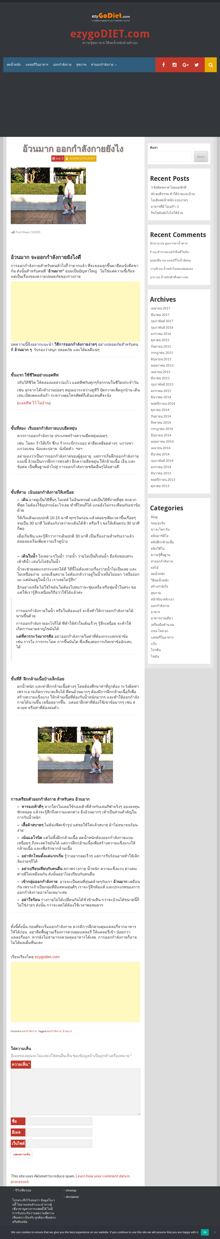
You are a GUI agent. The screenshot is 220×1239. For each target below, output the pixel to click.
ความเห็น (21, 1064)
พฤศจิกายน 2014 (163, 403)
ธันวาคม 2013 (161, 473)
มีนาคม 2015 (160, 378)
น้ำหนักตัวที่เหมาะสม (174, 277)
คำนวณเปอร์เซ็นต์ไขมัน (173, 252)
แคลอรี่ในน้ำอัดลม (179, 260)
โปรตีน (156, 650)
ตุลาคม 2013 (160, 486)
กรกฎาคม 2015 (162, 353)
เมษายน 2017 (160, 308)
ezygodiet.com (47, 957)
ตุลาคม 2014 (160, 410)
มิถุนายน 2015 (161, 359)
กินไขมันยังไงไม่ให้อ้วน (167, 213)
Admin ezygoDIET (82, 158)
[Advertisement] (110, 105)
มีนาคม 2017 (160, 315)
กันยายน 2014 (161, 416)
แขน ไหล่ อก (159, 631)
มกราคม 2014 (161, 467)
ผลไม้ (155, 567)
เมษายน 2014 (160, 448)
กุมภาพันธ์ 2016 (162, 327)
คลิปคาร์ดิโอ (159, 536)
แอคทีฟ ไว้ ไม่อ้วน (33, 403)
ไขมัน (155, 656)
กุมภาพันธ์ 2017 (162, 321)
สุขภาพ (81, 64)
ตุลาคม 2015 (160, 340)
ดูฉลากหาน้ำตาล (176, 243)
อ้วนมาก (67, 1031)
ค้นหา (154, 148)
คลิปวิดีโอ (158, 548)
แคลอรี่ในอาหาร (37, 64)
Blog (154, 517)
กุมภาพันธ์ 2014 (162, 460)
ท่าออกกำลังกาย (102, 64)
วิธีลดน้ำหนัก (160, 580)
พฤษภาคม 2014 (162, 441)
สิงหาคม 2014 (161, 422)
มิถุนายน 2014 (161, 435)
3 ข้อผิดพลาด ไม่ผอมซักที (168, 187)
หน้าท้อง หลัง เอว (162, 599)
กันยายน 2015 (161, 346)
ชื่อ (14, 1121)
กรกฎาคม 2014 (162, 429)
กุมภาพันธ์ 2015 (162, 384)
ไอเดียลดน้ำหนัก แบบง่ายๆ (169, 200)
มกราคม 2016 (161, 334)
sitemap (71, 1190)
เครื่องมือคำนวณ (162, 625)
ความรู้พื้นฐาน (160, 555)
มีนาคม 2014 (160, 454)
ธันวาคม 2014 (161, 397)
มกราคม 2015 (161, 391)
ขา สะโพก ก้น (160, 529)
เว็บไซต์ (18, 1143)
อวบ (152, 277)
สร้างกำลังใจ (159, 586)
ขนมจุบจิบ (158, 523)
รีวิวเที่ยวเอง (23, 1190)
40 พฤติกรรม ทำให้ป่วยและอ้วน (173, 194)
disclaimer (72, 1196)
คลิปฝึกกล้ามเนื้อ (162, 542)
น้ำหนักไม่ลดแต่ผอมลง (178, 268)
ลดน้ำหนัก (14, 64)
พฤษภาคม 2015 (162, 365)
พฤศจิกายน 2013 (163, 479)
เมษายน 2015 (160, 372)
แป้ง (154, 643)
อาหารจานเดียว (162, 618)
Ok (205, 1232)
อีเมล (16, 1132)
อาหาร (155, 612)
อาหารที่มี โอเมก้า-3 (165, 206)
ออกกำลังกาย (62, 64)
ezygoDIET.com (110, 34)
